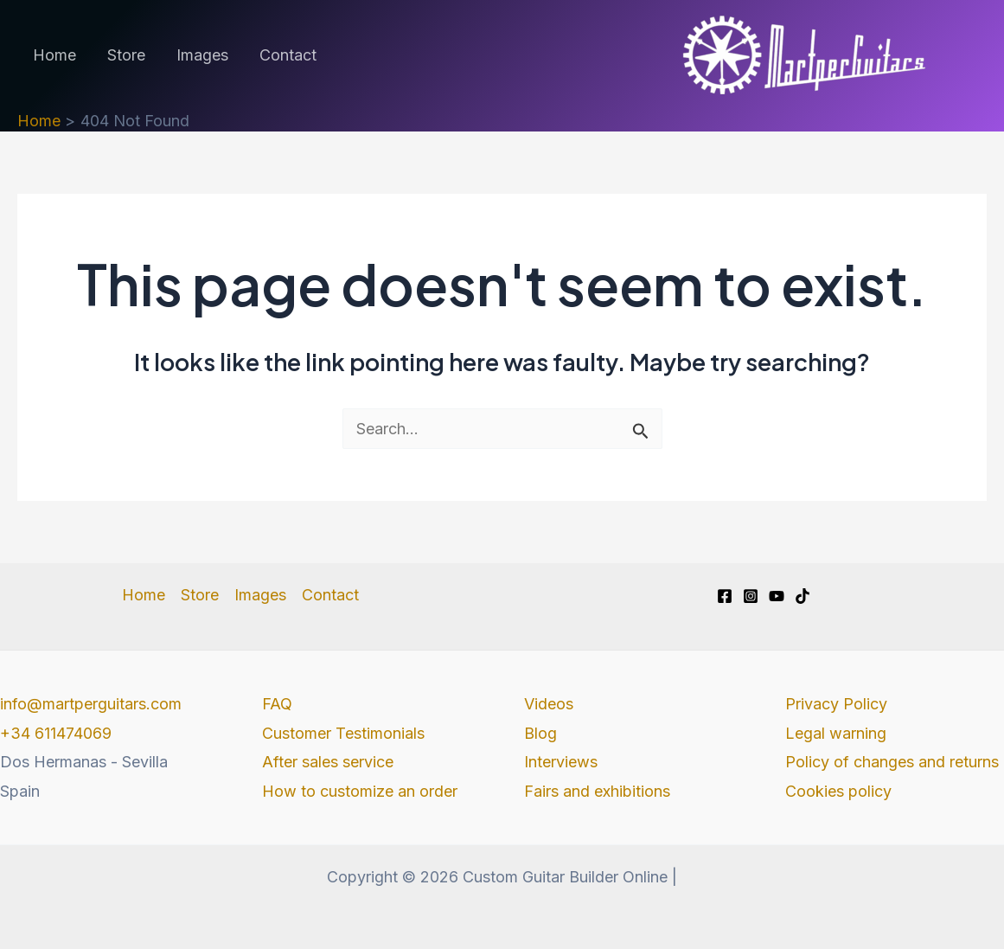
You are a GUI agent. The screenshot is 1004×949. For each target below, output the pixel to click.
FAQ (277, 704)
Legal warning (835, 733)
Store (126, 55)
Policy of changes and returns (892, 762)
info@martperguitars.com (91, 704)
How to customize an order (359, 791)
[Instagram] (750, 596)
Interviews (561, 762)
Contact (288, 55)
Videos (548, 704)
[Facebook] (724, 596)
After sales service (327, 762)
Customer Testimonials (343, 733)
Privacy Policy (836, 704)
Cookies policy (838, 791)
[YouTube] (776, 596)
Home (54, 55)
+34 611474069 (56, 733)
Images (202, 55)
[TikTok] (802, 596)
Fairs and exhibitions (597, 791)
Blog (540, 733)
